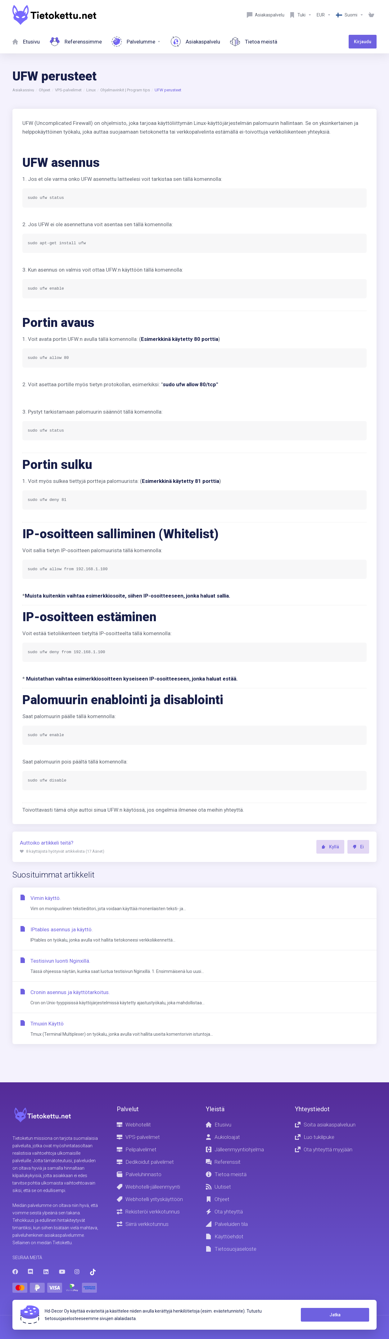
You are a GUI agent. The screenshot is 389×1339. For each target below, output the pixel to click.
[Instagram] (77, 1271)
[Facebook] (15, 1271)
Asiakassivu (23, 90)
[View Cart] (371, 15)
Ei (358, 846)
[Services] (136, 41)
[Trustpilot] (93, 1272)
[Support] (300, 15)
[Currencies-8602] (323, 15)
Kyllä (330, 846)
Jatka (335, 1314)
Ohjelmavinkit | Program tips (125, 90)
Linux (91, 90)
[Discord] (30, 1271)
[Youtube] (62, 1271)
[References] (76, 41)
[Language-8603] (349, 15)
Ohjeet (44, 90)
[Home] (26, 41)
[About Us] (253, 41)
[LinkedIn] (46, 1271)
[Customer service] (265, 15)
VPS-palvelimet (68, 90)
